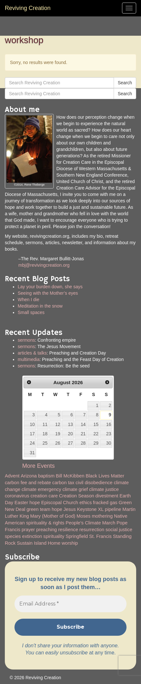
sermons (26, 340)
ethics (86, 502)
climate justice (104, 489)
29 (95, 443)
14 (83, 424)
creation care (44, 495)
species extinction (23, 536)
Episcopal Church (59, 502)
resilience (68, 529)
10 (32, 424)
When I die (28, 299)
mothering (102, 516)
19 (57, 433)
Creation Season (76, 495)
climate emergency (41, 489)
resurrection (91, 529)
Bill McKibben (70, 475)
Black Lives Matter (105, 475)
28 (83, 443)
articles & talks (32, 353)
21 (83, 433)
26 (57, 443)
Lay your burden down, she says (50, 286)
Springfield (77, 536)
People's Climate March (90, 522)
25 (44, 443)
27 (70, 443)
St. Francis (100, 536)
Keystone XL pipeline (99, 509)
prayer (28, 529)
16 (108, 424)
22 (95, 433)
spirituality (53, 536)
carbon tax (63, 482)
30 (108, 443)
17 (32, 433)
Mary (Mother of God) (52, 516)
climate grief (75, 489)
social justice (119, 529)
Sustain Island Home (38, 543)
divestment (106, 495)
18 (44, 433)
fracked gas (105, 502)
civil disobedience (94, 482)
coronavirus (17, 495)
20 (70, 433)
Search (125, 82)
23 (108, 433)
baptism (46, 475)
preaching (46, 529)
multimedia (29, 359)
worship (69, 543)
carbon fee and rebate (28, 482)
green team (38, 509)
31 (32, 452)
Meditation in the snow (40, 306)
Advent (12, 475)
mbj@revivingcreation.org (44, 265)
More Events (38, 466)
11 (44, 424)
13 (70, 424)
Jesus (69, 509)
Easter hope (27, 502)
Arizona (29, 475)
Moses (83, 516)
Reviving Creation (28, 8)
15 (95, 424)
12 (57, 424)
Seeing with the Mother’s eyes (48, 293)
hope (57, 509)
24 (32, 443)
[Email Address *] (70, 604)
